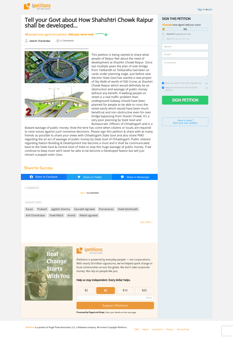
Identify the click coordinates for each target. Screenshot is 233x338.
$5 (105, 290)
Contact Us (157, 329)
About (145, 329)
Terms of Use (183, 329)
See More (145, 222)
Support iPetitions (115, 305)
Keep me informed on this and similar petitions (179, 88)
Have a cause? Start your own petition (185, 121)
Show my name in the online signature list (181, 83)
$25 (144, 290)
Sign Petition (185, 100)
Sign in (201, 9)
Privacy (169, 329)
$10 (125, 290)
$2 (86, 290)
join (210, 9)
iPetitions (37, 6)
